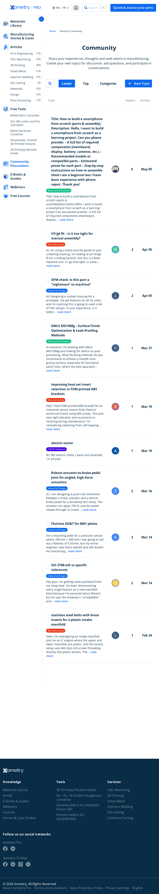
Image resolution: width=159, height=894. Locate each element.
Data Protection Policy (86, 888)
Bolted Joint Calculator (24, 115)
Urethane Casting (120, 818)
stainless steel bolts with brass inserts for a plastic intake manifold (72, 620)
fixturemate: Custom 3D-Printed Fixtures (23, 141)
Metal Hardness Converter (20, 132)
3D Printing (17, 65)
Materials (16, 89)
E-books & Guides (16, 801)
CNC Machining (20, 59)
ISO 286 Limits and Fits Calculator (25, 123)
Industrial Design (57, 290)
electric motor (59, 443)
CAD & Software (56, 449)
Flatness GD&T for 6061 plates (71, 523)
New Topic (138, 83)
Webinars (10, 807)
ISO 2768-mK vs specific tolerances (66, 567)
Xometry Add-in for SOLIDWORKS (70, 817)
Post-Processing (20, 100)
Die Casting (17, 83)
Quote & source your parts (133, 7)
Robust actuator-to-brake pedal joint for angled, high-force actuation (73, 477)
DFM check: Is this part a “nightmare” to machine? (68, 282)
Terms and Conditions (50, 888)
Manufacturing (56, 244)
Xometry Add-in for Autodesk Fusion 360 (77, 807)
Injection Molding (21, 77)
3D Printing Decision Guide (23, 151)
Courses (9, 812)
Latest (67, 83)
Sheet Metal (18, 71)
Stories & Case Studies (19, 818)
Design (14, 94)
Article (7, 796)
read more (66, 220)
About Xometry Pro (17, 888)
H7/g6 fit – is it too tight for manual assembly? (69, 235)
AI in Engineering (21, 53)
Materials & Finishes (59, 190)
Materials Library (15, 790)
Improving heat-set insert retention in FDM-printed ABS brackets (71, 389)
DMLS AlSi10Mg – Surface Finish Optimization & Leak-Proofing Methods (73, 330)
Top (86, 83)
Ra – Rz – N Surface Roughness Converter (78, 798)
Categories (108, 83)
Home (52, 31)
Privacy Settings (117, 888)
